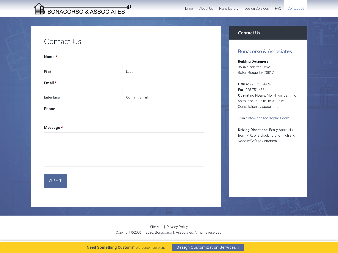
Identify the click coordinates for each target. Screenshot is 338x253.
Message (53, 127)
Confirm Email (137, 97)
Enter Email (52, 97)
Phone (49, 108)
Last (129, 72)
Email (50, 83)
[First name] (83, 65)
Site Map (157, 222)
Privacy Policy (177, 222)
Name (50, 56)
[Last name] (165, 65)
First (47, 72)
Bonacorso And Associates (83, 8)
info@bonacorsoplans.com (268, 118)
